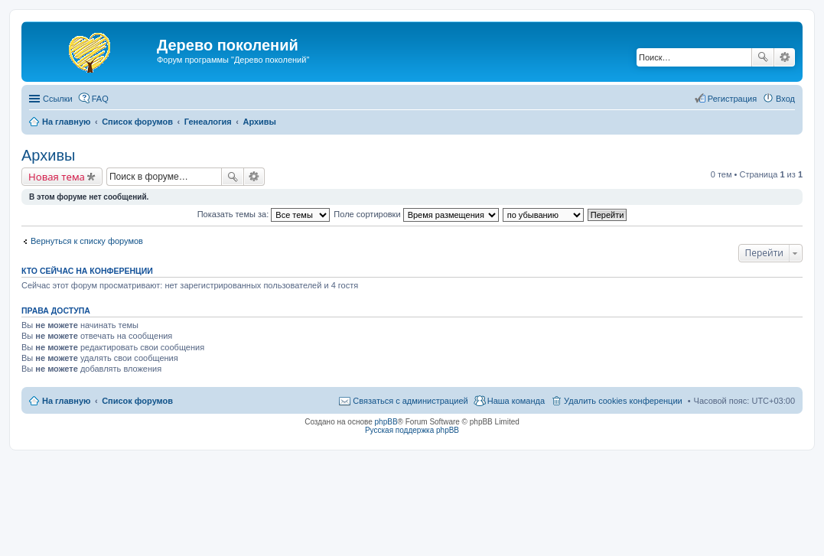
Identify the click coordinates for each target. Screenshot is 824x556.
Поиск (762, 57)
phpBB (386, 422)
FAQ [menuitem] (100, 98)
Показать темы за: (264, 214)
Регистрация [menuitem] (732, 98)
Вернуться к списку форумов (87, 240)
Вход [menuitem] (785, 98)
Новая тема (56, 177)
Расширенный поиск (784, 57)
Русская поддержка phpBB (412, 430)
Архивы (48, 155)
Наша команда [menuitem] (516, 400)
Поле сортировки (416, 214)
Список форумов (137, 400)
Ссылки (58, 98)
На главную (66, 400)
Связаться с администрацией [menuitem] (410, 400)
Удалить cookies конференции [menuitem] (623, 400)
